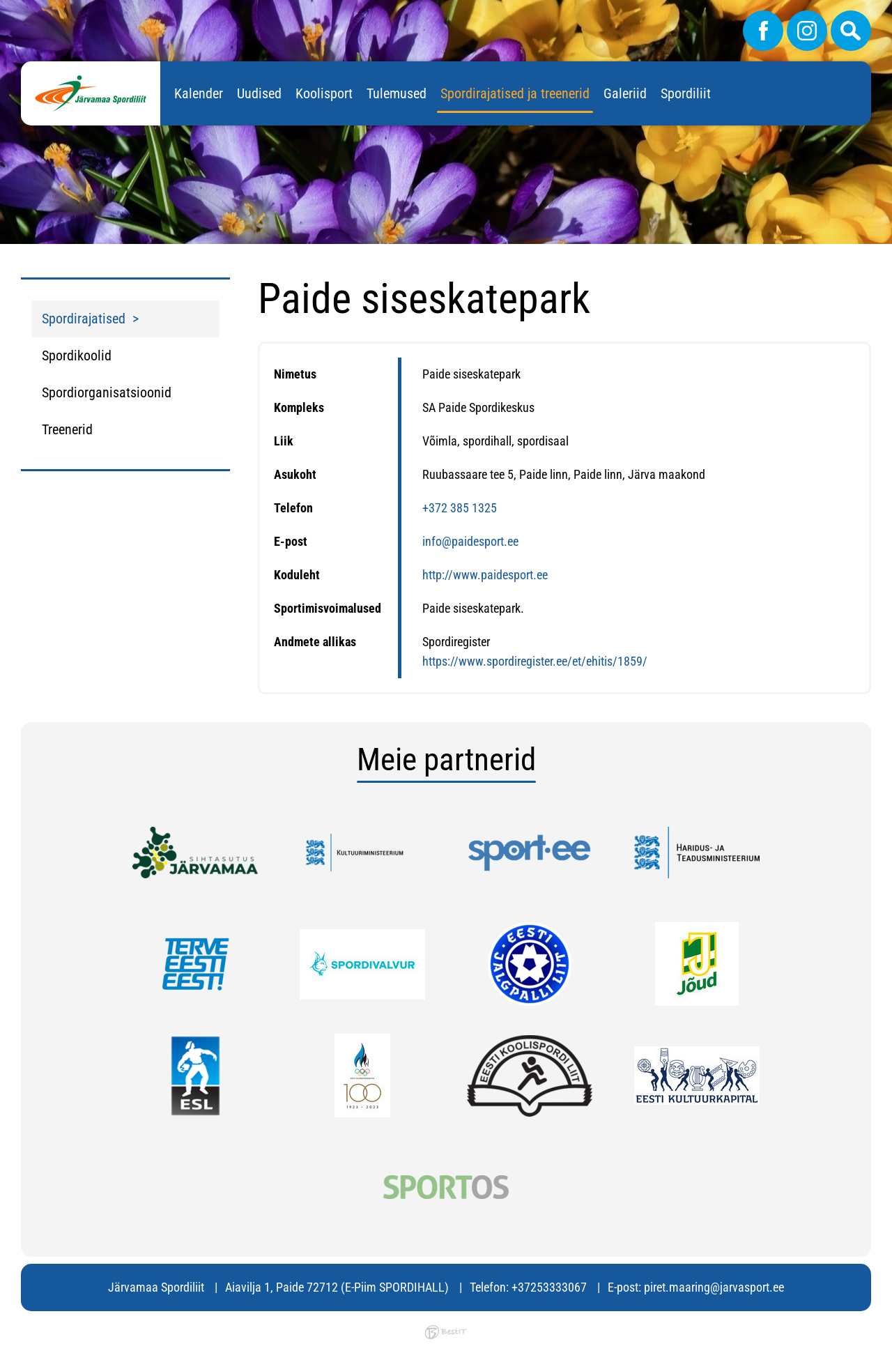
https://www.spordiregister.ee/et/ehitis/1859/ (534, 661)
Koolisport (324, 93)
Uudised (259, 93)
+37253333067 (549, 1287)
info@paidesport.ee (470, 541)
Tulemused (396, 93)
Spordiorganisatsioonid (106, 392)
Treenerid (67, 429)
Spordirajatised (83, 318)
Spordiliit (686, 93)
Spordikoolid (77, 355)
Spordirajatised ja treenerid (515, 93)
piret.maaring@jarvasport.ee (714, 1287)
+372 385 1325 (459, 507)
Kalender (198, 93)
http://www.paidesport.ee (485, 574)
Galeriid (625, 93)
